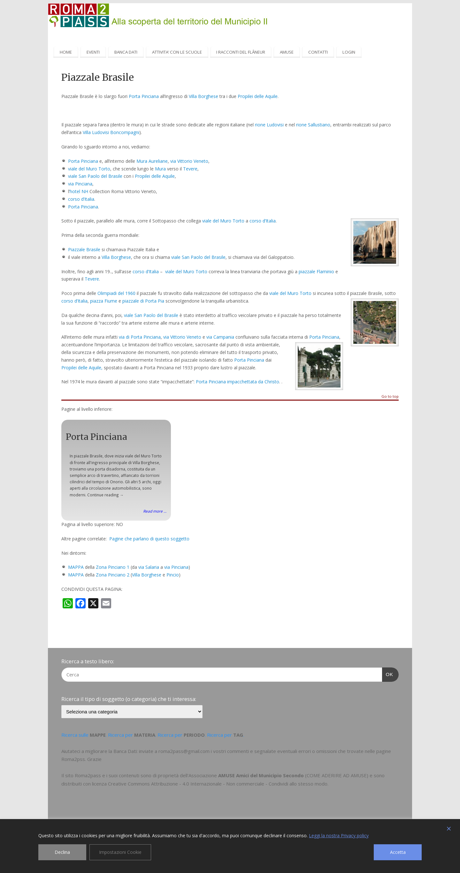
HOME (66, 52)
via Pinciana (80, 184)
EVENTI (93, 52)
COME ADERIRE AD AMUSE (337, 775)
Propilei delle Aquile (258, 96)
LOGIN (348, 52)
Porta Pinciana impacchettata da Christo (237, 382)
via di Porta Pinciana (140, 337)
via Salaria (148, 567)
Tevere (190, 169)
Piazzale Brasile (84, 249)
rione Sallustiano (313, 125)
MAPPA (76, 567)
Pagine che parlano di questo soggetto (149, 539)
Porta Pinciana (144, 96)
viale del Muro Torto (89, 169)
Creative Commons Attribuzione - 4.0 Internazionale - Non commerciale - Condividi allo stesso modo (217, 783)
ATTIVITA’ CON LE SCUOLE (177, 52)
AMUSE (287, 52)
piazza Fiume (103, 301)
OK (388, 673)
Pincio (172, 575)
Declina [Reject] (62, 852)
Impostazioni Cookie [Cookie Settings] (120, 852)
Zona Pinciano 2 (112, 575)
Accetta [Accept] (398, 852)
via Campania (220, 337)
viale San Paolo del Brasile (95, 176)
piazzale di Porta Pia (143, 301)
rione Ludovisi (269, 125)
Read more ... (154, 511)
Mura (160, 169)
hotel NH (79, 191)
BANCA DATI (125, 52)
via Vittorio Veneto (189, 161)
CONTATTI (318, 52)
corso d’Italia (81, 199)
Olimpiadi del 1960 (116, 293)
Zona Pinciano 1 (112, 567)
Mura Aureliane (152, 161)
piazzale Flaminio (316, 271)
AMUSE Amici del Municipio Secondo (261, 775)
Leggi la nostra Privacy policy (339, 835)
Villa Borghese (203, 96)
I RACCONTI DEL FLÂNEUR (240, 52)
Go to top (390, 397)
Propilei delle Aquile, (82, 368)
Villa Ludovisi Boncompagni (111, 132)
